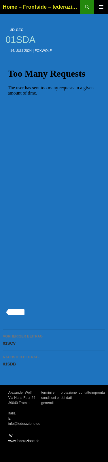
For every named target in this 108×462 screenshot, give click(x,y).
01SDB (54, 360)
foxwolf (43, 51)
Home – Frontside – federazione (41, 7)
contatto (85, 393)
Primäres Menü (101, 7)
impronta (98, 393)
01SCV (54, 339)
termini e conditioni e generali (50, 398)
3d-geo (17, 30)
